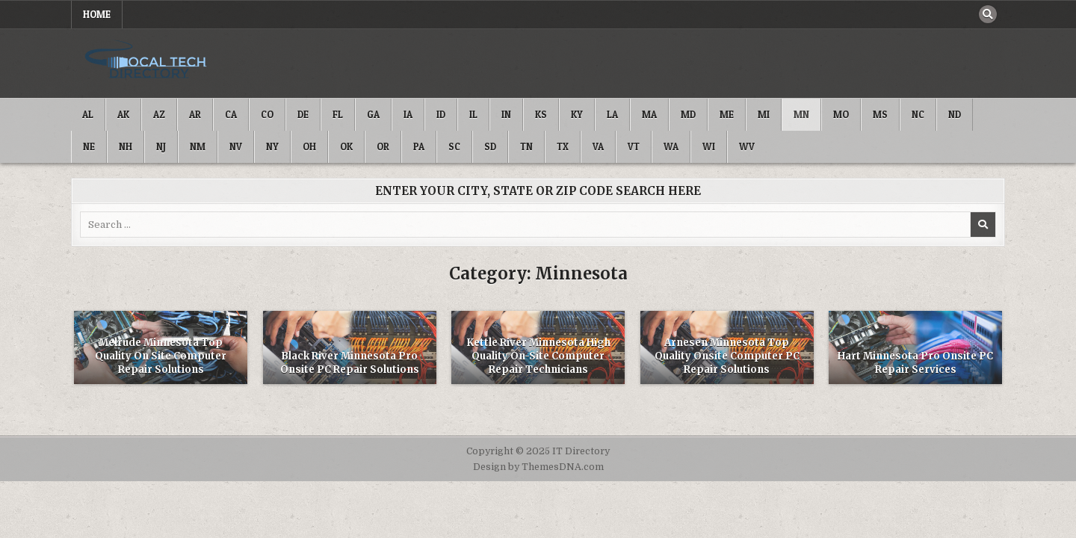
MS (880, 114)
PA (418, 146)
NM (197, 146)
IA (408, 114)
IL (473, 114)
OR (383, 146)
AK (123, 114)
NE (89, 146)
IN (506, 114)
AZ (159, 114)
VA (598, 146)
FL (338, 114)
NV (235, 146)
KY (577, 114)
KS (541, 114)
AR (195, 114)
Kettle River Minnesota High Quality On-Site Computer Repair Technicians (538, 356)
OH (309, 146)
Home (97, 14)
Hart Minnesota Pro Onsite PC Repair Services (915, 363)
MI (764, 114)
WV (747, 146)
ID (440, 114)
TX (563, 146)
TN (526, 146)
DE (303, 114)
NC (918, 114)
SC (454, 146)
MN (801, 114)
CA (231, 114)
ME (727, 114)
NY (272, 146)
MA (649, 114)
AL (87, 114)
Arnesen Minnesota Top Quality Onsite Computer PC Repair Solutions (727, 356)
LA (612, 114)
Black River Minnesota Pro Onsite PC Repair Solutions (349, 363)
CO (267, 114)
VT (634, 146)
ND (954, 114)
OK (346, 146)
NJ (161, 146)
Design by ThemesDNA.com (538, 467)
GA (373, 114)
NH (125, 146)
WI (708, 146)
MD (688, 114)
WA (671, 146)
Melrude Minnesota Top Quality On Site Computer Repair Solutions (160, 356)
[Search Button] (988, 14)
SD (490, 146)
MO (841, 114)
